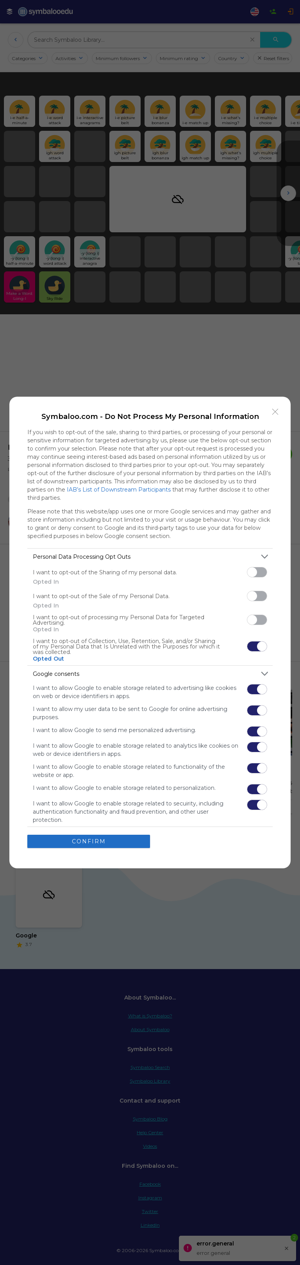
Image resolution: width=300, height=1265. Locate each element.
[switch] (257, 572)
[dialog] (150, 632)
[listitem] (150, 557)
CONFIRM (89, 841)
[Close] (275, 411)
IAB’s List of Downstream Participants (119, 489)
